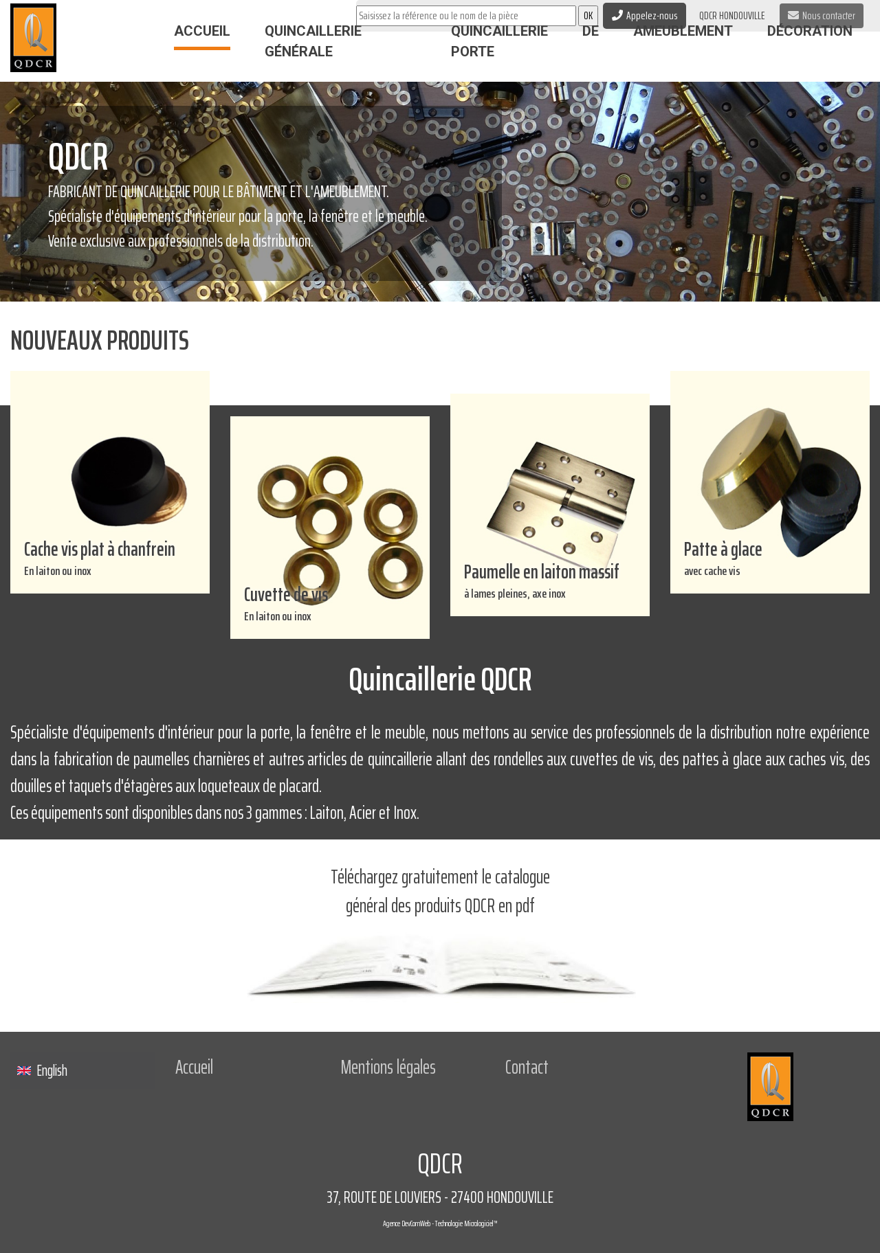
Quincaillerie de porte (525, 41)
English (42, 1071)
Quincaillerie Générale (313, 41)
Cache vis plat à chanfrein (110, 557)
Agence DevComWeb (406, 1223)
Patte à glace (770, 557)
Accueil (202, 31)
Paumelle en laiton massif (550, 579)
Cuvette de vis (330, 602)
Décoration (809, 31)
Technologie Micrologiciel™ (466, 1223)
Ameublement (683, 31)
